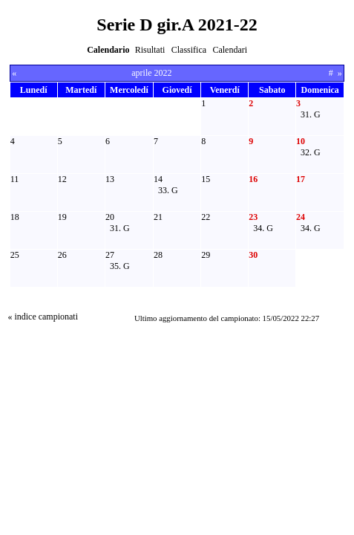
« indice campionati (42, 316)
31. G (311, 114)
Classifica (188, 50)
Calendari (229, 50)
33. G (168, 190)
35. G (120, 266)
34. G (263, 228)
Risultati (150, 50)
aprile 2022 (151, 73)
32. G (311, 152)
